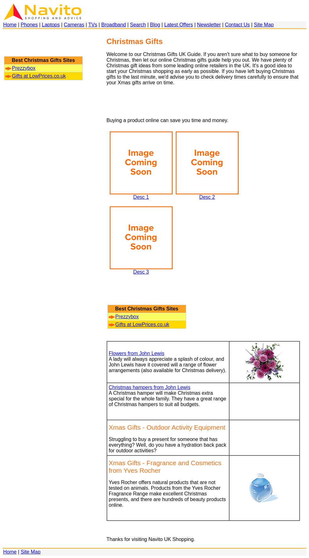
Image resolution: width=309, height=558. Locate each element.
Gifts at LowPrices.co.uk (35, 76)
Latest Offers (178, 24)
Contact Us (237, 24)
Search (138, 24)
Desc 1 (141, 195)
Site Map (264, 24)
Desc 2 (207, 195)
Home (10, 24)
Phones (29, 24)
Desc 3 (141, 270)
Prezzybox (20, 68)
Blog (155, 24)
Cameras (74, 24)
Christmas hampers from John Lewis (149, 387)
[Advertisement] (43, 45)
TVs (92, 24)
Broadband (113, 24)
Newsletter (209, 24)
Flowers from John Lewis (136, 353)
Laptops (51, 24)
